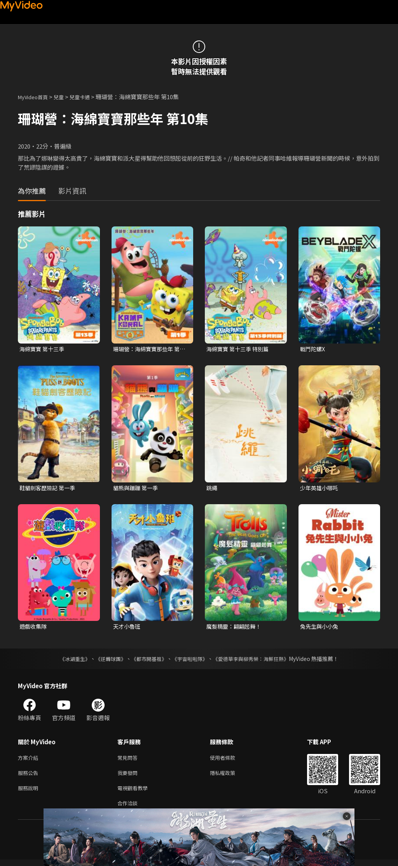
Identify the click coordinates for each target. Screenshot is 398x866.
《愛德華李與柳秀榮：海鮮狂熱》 (256, 660)
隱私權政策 (229, 776)
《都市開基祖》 (147, 660)
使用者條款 (229, 760)
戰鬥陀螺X (313, 349)
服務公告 (29, 776)
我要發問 (129, 776)
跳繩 (212, 488)
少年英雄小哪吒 (320, 488)
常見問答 (129, 760)
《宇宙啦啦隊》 (190, 660)
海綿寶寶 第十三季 (43, 349)
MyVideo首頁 (35, 97)
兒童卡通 (88, 97)
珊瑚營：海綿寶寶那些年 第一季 (148, 349)
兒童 (65, 97)
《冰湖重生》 (68, 660)
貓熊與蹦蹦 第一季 (137, 488)
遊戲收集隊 (34, 628)
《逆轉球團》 (106, 660)
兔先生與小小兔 (320, 628)
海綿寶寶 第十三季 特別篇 (239, 349)
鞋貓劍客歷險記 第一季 (49, 488)
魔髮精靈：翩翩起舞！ (235, 628)
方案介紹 (29, 760)
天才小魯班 (127, 628)
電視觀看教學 (134, 793)
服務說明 (29, 793)
